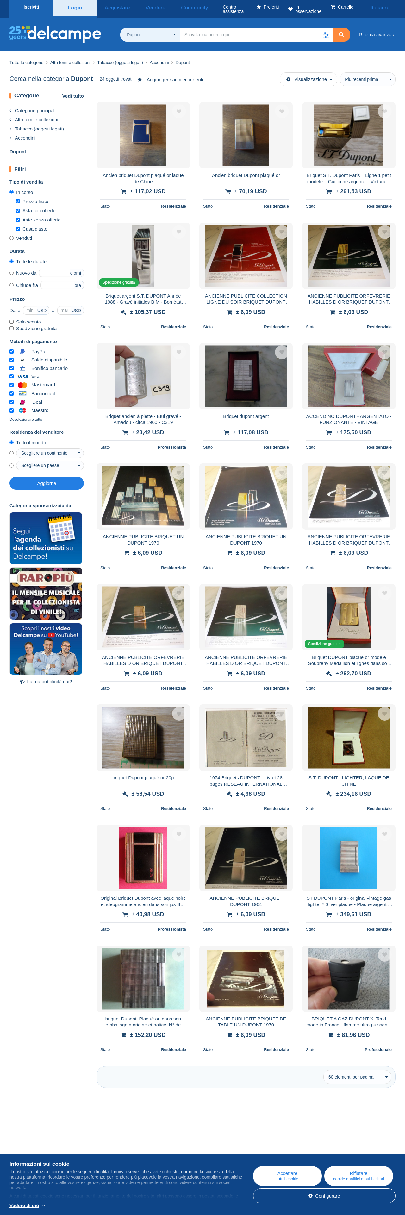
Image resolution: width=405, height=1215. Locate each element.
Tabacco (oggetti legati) (36, 124)
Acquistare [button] (113, 6)
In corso (21, 187)
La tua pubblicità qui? (46, 677)
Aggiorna (46, 478)
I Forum (125, 1155)
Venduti (20, 233)
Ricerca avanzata (377, 30)
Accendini (22, 133)
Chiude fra (23, 280)
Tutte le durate (28, 257)
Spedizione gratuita (33, 324)
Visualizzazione (306, 74)
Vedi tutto (73, 91)
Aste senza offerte (38, 215)
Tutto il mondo (27, 438)
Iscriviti (31, 6)
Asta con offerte (36, 206)
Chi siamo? (21, 1140)
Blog (125, 1140)
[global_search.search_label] (256, 30)
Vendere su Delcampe (248, 1155)
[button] (326, 30)
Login (75, 6)
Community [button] (174, 6)
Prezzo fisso (32, 197)
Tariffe (15, 1155)
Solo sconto (25, 317)
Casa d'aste (31, 224)
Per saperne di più (66, 1205)
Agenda (125, 1148)
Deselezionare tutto (25, 415)
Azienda (21, 1148)
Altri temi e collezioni (33, 115)
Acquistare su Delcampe (250, 1148)
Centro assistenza (244, 1140)
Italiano (384, 6)
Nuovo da (22, 268)
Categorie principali (32, 106)
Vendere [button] (143, 6)
